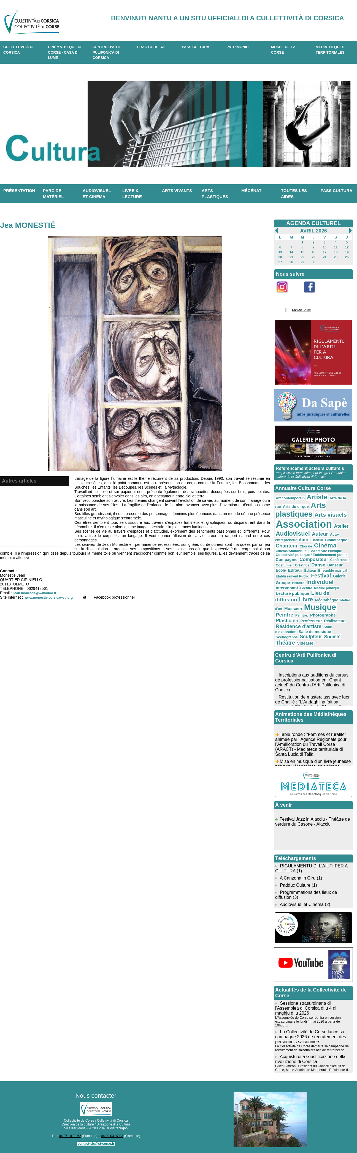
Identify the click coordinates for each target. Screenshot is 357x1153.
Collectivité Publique (325, 551)
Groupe (283, 582)
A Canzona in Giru (298, 878)
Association (304, 524)
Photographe (323, 615)
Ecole (281, 570)
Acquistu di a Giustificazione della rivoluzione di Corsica (310, 1059)
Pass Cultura (195, 47)
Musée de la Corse (283, 49)
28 (291, 262)
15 (302, 252)
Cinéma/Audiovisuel (291, 551)
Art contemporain (290, 498)
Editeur (295, 570)
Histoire (298, 583)
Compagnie (287, 559)
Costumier (284, 565)
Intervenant (287, 587)
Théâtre (285, 643)
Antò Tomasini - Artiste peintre (31, 499)
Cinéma (325, 545)
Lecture (306, 588)
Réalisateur (334, 621)
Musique (320, 607)
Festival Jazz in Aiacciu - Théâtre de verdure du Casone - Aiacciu (312, 824)
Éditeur (310, 571)
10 (324, 247)
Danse (318, 565)
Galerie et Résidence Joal (27, 490)
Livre (306, 599)
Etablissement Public (292, 576)
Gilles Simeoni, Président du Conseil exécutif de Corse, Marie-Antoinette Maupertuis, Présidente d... (312, 1068)
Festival (321, 576)
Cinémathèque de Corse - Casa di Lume (65, 52)
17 (324, 252)
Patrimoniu (237, 47)
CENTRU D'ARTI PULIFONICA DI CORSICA (106, 52)
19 (346, 252)
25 (335, 257)
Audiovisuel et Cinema (302, 904)
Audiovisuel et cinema (97, 193)
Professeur (311, 620)
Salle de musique (315, 631)
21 (291, 257)
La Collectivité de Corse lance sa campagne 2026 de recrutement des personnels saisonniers (310, 1036)
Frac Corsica (151, 47)
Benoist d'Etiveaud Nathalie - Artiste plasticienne (30, 511)
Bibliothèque (336, 540)
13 (280, 252)
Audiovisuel (293, 533)
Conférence (339, 560)
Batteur (317, 540)
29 (302, 262)
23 (313, 257)
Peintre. (301, 615)
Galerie (339, 576)
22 (302, 257)
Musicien (293, 608)
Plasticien (287, 620)
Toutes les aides (294, 193)
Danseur (334, 565)
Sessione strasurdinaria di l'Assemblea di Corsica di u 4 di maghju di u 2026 (305, 1008)
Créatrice (302, 565)
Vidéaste (305, 643)
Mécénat (251, 190)
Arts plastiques (215, 193)
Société (332, 636)
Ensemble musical (332, 571)
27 (280, 262)
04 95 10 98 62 (70, 1136)
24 (324, 257)
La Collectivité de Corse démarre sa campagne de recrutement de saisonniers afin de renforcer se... (312, 1048)
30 (313, 262)
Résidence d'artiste (298, 626)
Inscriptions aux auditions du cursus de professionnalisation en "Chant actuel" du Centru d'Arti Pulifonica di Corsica (311, 684)
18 (335, 252)
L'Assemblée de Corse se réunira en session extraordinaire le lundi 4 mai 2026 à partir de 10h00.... (308, 1021)
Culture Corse (301, 309)
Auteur (320, 534)
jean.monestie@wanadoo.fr (34, 593)
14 (291, 252)
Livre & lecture (132, 193)
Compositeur (313, 559)
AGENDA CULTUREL (313, 223)
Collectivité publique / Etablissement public (311, 555)
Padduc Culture (295, 885)
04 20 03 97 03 (112, 1136)
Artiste (317, 497)
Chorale (306, 546)
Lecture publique (292, 593)
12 (346, 247)
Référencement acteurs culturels (310, 468)
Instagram (286, 296)
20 (280, 257)
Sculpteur (311, 636)
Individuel (320, 582)
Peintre (284, 615)
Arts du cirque (296, 506)
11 (335, 247)
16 (313, 252)
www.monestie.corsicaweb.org (49, 597)
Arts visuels (331, 514)
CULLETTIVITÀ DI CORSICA (18, 49)
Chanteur (287, 546)
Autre (304, 539)
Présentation (19, 190)
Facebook (313, 296)
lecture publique (327, 588)
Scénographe (287, 637)
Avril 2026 (313, 231)
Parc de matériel (53, 193)
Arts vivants (177, 190)
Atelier (341, 526)
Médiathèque (327, 600)
